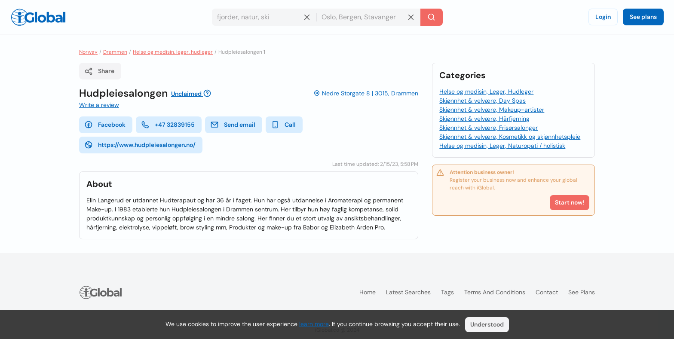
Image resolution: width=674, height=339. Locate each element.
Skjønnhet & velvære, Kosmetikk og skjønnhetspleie (509, 136)
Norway (88, 52)
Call (283, 124)
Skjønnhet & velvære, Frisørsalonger (488, 127)
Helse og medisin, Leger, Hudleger (486, 91)
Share (99, 71)
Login (603, 17)
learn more (314, 324)
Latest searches (408, 292)
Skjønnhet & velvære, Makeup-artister (491, 109)
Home (367, 292)
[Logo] (38, 17)
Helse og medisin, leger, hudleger (173, 52)
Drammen (115, 52)
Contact (547, 292)
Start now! (569, 202)
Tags (447, 292)
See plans (643, 17)
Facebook (105, 124)
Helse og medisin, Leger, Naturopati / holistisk (502, 146)
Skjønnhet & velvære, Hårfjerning (484, 118)
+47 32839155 (168, 124)
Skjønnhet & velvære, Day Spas (482, 100)
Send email (232, 124)
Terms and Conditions (494, 292)
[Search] (431, 17)
